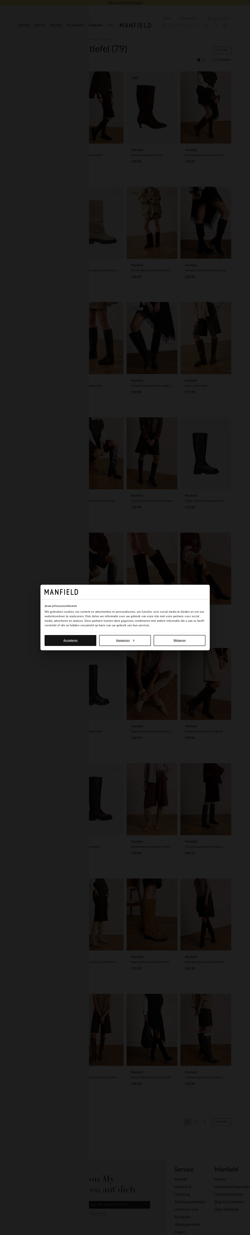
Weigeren (179, 640)
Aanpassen (125, 640)
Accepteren (70, 640)
